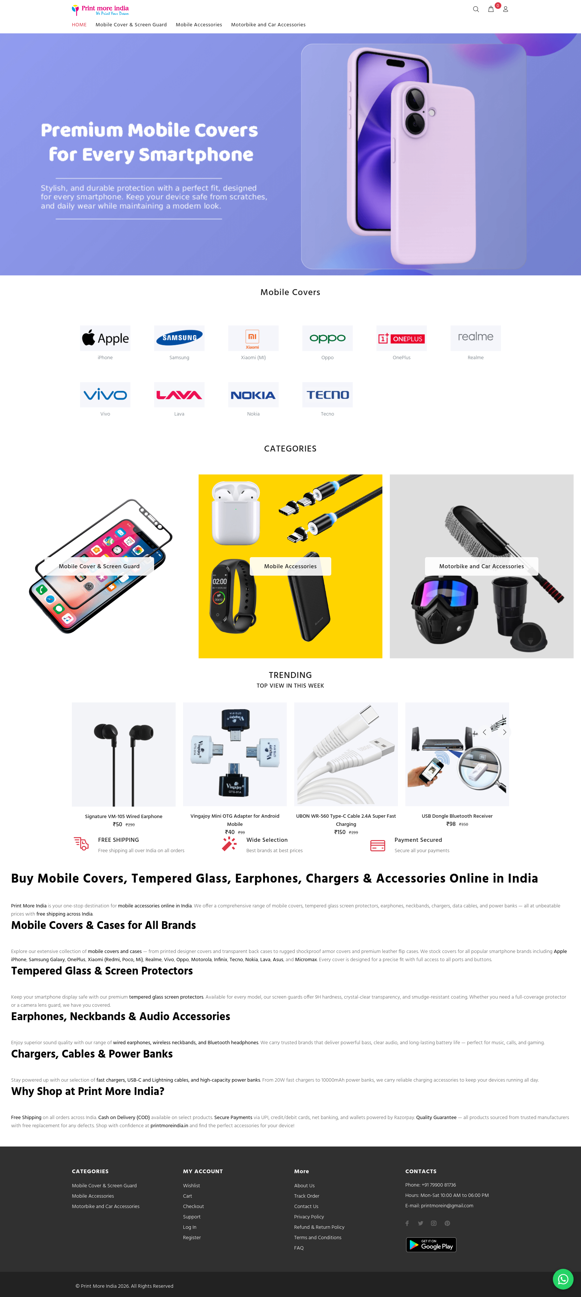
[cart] (491, 9)
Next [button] (502, 679)
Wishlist (191, 1186)
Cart (187, 1196)
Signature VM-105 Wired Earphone (124, 817)
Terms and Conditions (318, 1238)
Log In (189, 1227)
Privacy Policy (309, 1217)
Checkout (193, 1206)
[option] (123, 758)
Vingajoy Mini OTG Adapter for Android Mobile (234, 820)
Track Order (306, 1196)
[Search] (477, 9)
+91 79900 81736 (439, 1185)
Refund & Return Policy (319, 1227)
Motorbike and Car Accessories (268, 25)
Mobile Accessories (199, 25)
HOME (79, 25)
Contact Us (306, 1206)
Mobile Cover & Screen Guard (131, 25)
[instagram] (434, 1223)
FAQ (299, 1248)
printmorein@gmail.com (447, 1206)
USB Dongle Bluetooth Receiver (457, 816)
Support (192, 1217)
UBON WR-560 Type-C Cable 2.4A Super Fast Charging (346, 820)
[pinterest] (447, 1223)
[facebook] (407, 1223)
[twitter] (420, 1223)
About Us (304, 1186)
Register (192, 1238)
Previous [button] (485, 679)
